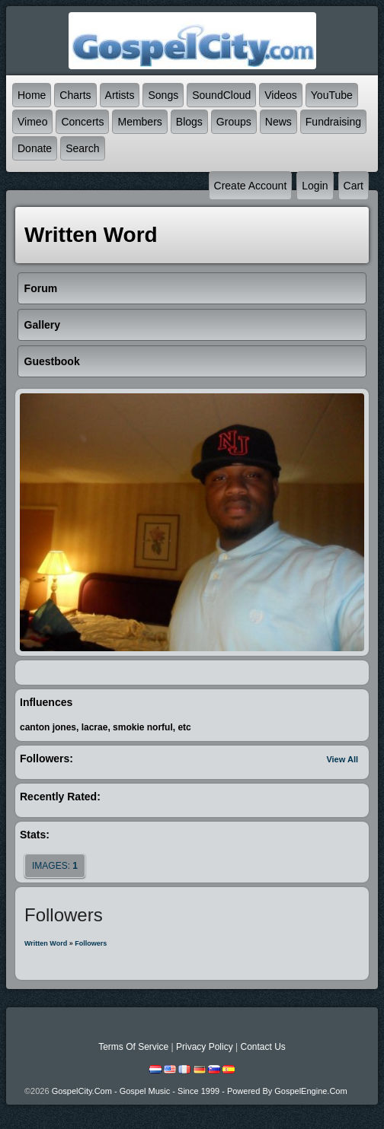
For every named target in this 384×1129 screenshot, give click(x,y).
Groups (233, 122)
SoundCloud (221, 95)
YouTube (332, 95)
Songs (163, 95)
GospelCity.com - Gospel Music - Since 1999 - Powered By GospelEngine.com (199, 1091)
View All (342, 759)
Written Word (45, 943)
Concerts (82, 122)
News (278, 122)
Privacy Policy (204, 1047)
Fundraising (333, 122)
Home (32, 95)
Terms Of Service (133, 1047)
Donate (35, 148)
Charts (75, 95)
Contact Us (262, 1047)
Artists (120, 95)
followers (91, 943)
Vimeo (32, 122)
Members (139, 122)
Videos (280, 95)
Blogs (189, 122)
